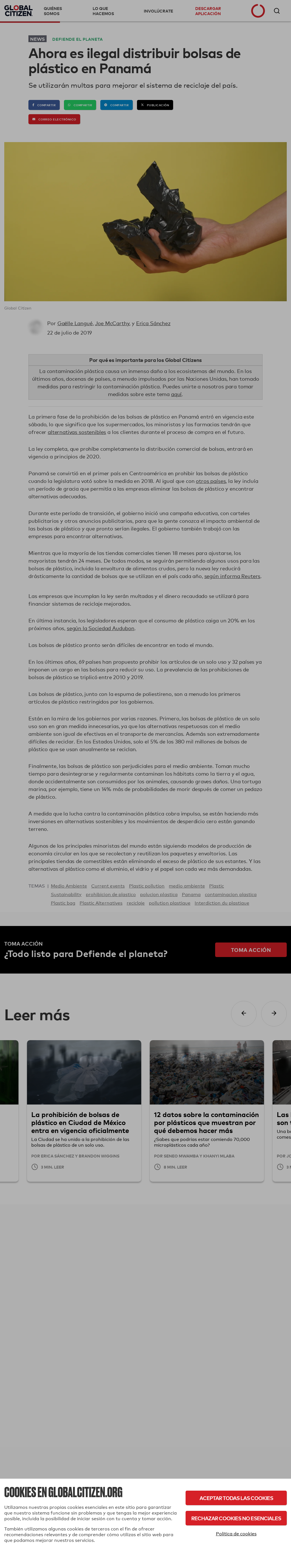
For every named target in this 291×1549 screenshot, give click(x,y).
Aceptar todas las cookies (236, 1497)
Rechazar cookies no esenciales (236, 1518)
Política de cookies (236, 1533)
